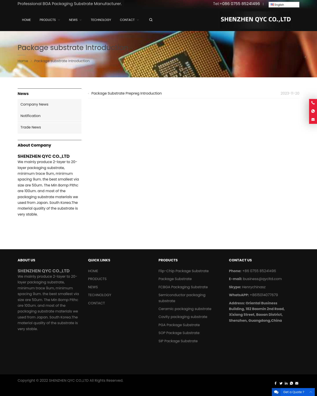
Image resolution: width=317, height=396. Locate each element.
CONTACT (96, 303)
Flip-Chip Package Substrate (183, 270)
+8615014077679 (264, 294)
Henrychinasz (253, 287)
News (23, 93)
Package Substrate (175, 278)
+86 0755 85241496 (259, 270)
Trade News (30, 127)
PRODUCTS (97, 278)
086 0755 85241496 (241, 3)
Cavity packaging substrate (183, 316)
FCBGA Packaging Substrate (183, 287)
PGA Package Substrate (179, 324)
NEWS (93, 287)
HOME (93, 270)
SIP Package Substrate (178, 341)
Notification (30, 115)
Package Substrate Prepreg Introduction (126, 93)
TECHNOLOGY (99, 294)
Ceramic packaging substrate (184, 308)
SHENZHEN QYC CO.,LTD (68, 380)
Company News (34, 104)
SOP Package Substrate (179, 332)
